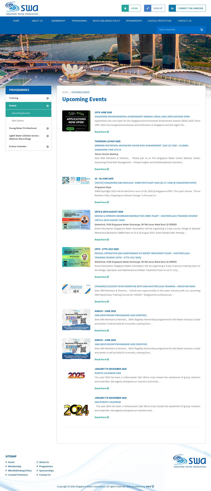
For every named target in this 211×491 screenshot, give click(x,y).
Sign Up (153, 8)
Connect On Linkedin (186, 8)
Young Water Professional (23, 128)
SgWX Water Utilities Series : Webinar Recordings (24, 137)
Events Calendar (18, 146)
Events (12, 105)
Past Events (18, 120)
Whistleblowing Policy (106, 20)
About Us (37, 20)
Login (130, 8)
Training (13, 98)
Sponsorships (134, 20)
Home (16, 20)
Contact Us (184, 20)
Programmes (79, 20)
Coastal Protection (159, 20)
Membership (58, 20)
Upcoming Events (21, 113)
